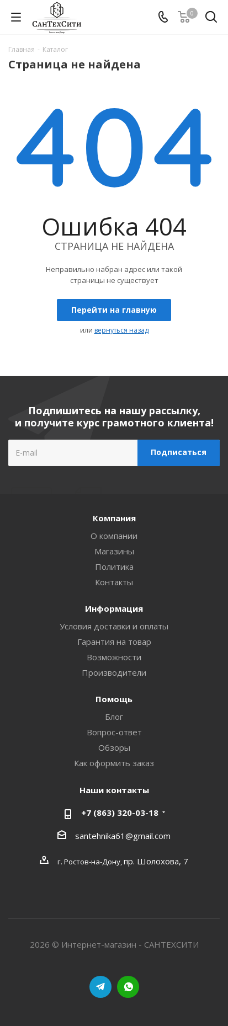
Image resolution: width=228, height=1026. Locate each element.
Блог (114, 716)
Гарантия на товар (114, 641)
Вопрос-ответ (114, 732)
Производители (114, 672)
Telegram (100, 987)
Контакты (114, 581)
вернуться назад (121, 330)
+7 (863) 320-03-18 (119, 812)
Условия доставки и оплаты (114, 626)
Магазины (114, 551)
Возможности (114, 656)
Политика (114, 566)
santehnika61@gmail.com (123, 835)
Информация (114, 608)
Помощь (114, 698)
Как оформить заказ (114, 762)
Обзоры (114, 747)
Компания (114, 517)
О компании (114, 535)
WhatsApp (128, 987)
